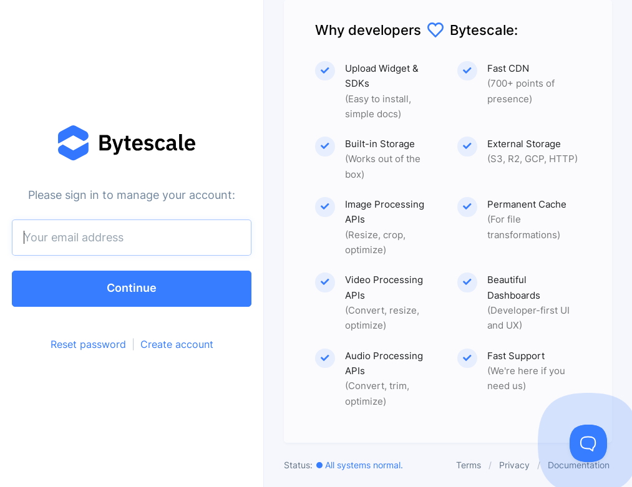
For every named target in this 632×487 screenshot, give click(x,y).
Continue (132, 287)
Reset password (88, 344)
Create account (176, 344)
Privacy (514, 465)
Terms (468, 465)
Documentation (579, 465)
